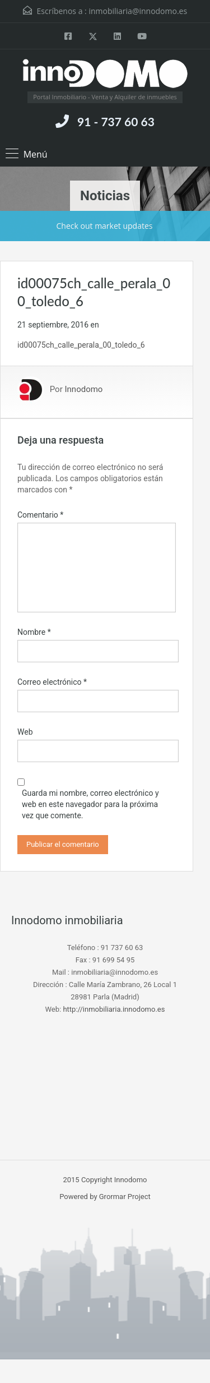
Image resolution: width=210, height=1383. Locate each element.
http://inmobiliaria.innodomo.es (114, 1009)
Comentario (40, 514)
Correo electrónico (52, 681)
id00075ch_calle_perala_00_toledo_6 (81, 344)
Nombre (34, 632)
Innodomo (83, 390)
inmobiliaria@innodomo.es (137, 11)
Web (25, 731)
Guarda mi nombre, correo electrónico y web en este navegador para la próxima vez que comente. (90, 804)
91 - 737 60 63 (116, 121)
